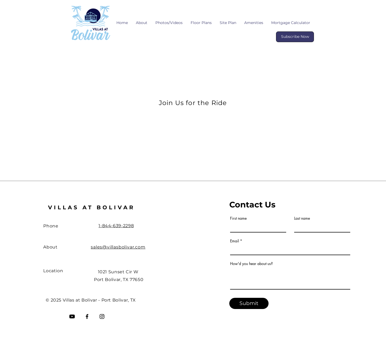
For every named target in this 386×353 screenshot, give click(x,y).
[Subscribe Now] (295, 36)
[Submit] (249, 303)
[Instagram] (102, 316)
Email (234, 241)
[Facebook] (87, 316)
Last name (302, 218)
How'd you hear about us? (251, 264)
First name (238, 218)
